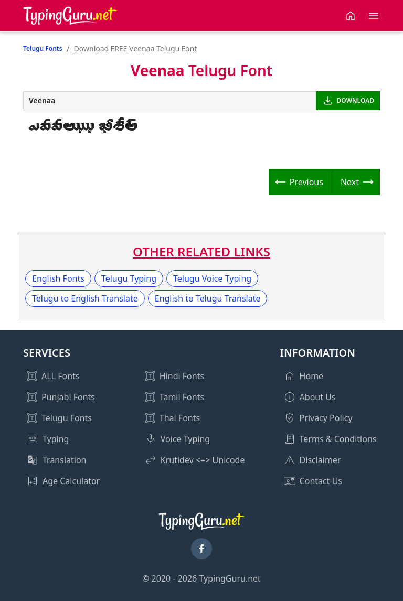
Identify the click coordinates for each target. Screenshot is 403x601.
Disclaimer (320, 460)
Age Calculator (71, 481)
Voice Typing (185, 439)
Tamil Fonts (182, 397)
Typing (56, 439)
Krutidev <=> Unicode (203, 460)
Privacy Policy (326, 418)
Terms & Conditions (338, 439)
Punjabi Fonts (68, 397)
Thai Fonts (180, 418)
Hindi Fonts (182, 376)
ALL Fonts (60, 376)
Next (350, 182)
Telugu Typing (128, 278)
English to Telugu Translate (208, 298)
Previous (306, 182)
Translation (65, 460)
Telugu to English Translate (85, 298)
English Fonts (58, 278)
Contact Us (321, 481)
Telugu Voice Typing (212, 278)
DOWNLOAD (355, 100)
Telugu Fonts (42, 48)
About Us (318, 397)
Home (312, 376)
